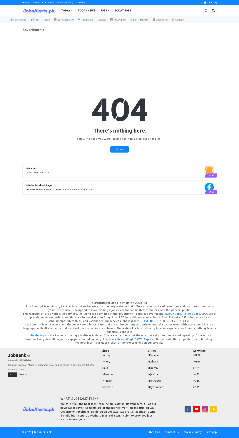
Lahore (153, 361)
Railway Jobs (191, 313)
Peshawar (154, 380)
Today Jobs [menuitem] (122, 10)
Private (107, 387)
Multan (153, 368)
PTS (159, 320)
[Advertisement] (119, 57)
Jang (98, 339)
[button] (206, 10)
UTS (196, 380)
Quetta (153, 374)
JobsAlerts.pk (37, 335)
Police (107, 380)
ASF (105, 368)
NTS (152, 320)
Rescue (107, 374)
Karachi (153, 355)
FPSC (146, 320)
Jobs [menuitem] (103, 10)
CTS (196, 387)
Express (149, 339)
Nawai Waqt (125, 339)
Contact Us (48, 2)
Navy (106, 361)
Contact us (172, 432)
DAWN (138, 339)
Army (106, 355)
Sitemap (80, 2)
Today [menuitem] (65, 10)
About (35, 2)
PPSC (138, 320)
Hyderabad (155, 387)
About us (154, 432)
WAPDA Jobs (172, 313)
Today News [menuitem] (86, 10)
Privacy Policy (65, 2)
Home (25, 2)
